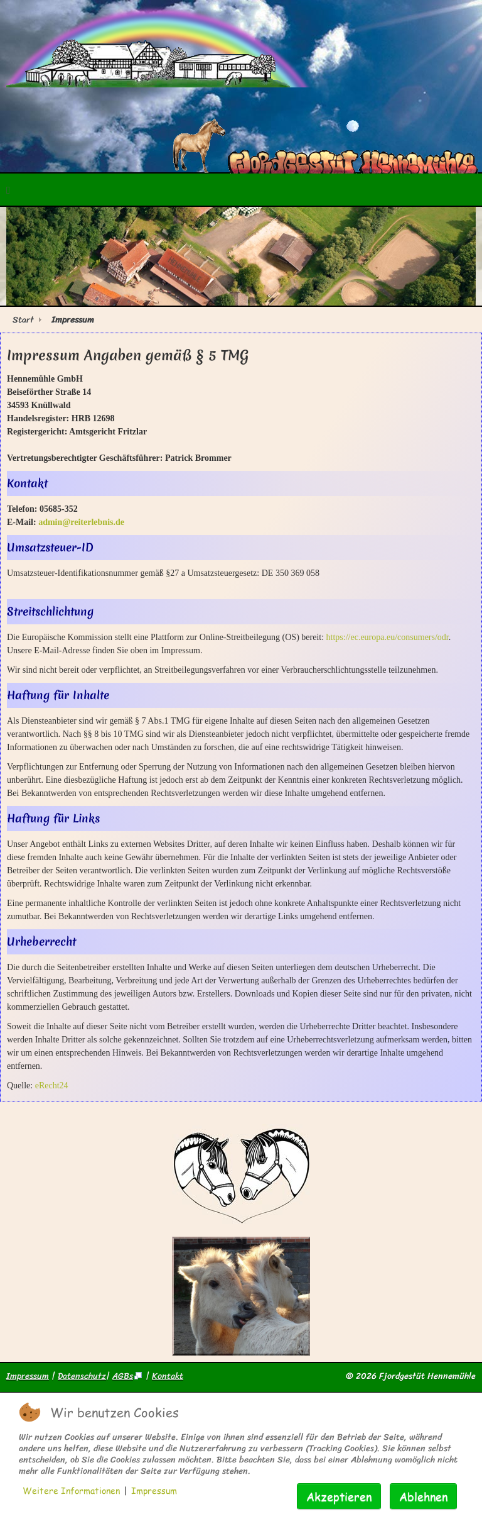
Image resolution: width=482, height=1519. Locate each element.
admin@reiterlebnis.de (81, 522)
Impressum (27, 1376)
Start (23, 320)
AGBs (127, 1376)
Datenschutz (82, 1376)
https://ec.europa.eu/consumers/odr (387, 637)
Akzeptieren (339, 1496)
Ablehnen (423, 1496)
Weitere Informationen (71, 1490)
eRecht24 (51, 1085)
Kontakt (167, 1376)
